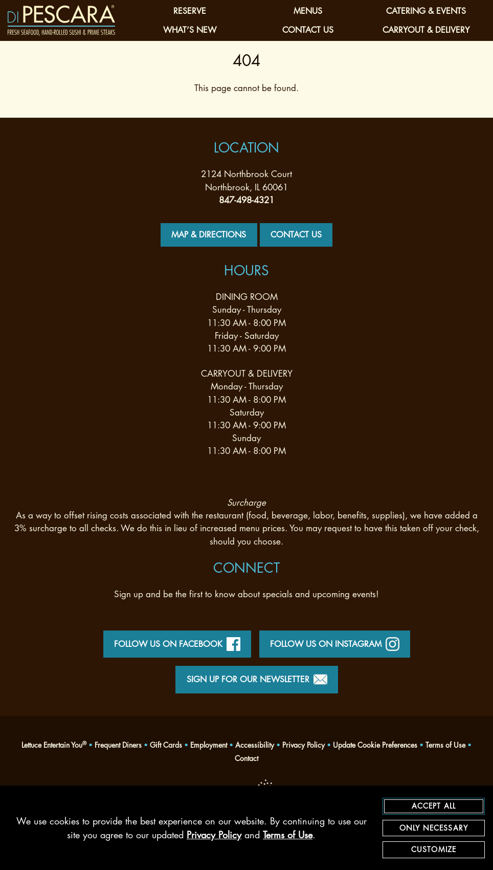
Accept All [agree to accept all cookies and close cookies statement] (434, 806)
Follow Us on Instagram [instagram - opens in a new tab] (334, 644)
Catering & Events (426, 11)
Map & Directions (208, 234)
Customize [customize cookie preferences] (433, 850)
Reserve (189, 11)
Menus (308, 11)
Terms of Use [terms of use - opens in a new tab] (287, 835)
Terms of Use (445, 745)
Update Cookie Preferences (375, 745)
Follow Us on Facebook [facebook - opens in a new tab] (177, 644)
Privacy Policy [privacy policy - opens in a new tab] (214, 835)
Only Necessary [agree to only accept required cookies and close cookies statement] (433, 828)
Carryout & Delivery (426, 30)
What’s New (189, 30)
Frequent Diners (118, 745)
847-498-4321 (246, 200)
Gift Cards (166, 745)
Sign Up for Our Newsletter (257, 679)
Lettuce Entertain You (53, 745)
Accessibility (254, 745)
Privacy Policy (303, 745)
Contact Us (307, 30)
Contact (246, 758)
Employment (208, 745)
